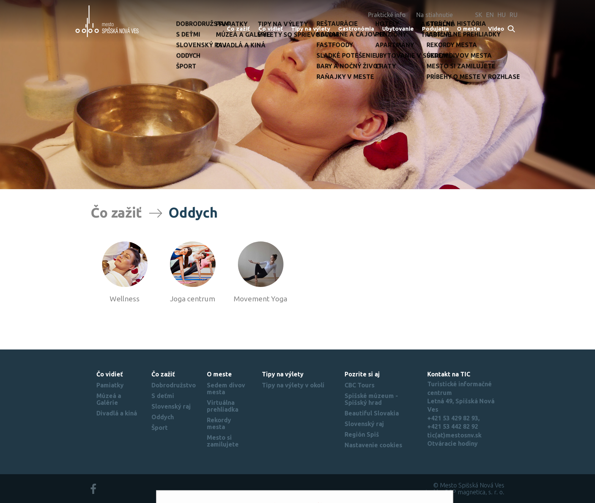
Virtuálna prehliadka (222, 406)
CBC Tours (360, 385)
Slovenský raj (171, 406)
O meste (468, 28)
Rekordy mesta (219, 423)
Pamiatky (110, 385)
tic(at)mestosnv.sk (454, 435)
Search (511, 29)
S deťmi (162, 395)
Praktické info (387, 14)
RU (514, 14)
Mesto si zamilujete (223, 441)
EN (490, 14)
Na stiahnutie (434, 14)
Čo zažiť (238, 28)
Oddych (162, 417)
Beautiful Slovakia (372, 413)
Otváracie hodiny (452, 443)
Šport (159, 427)
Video (496, 28)
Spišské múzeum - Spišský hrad (371, 399)
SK (478, 14)
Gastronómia (356, 28)
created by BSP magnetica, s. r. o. (459, 492)
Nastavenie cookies (373, 445)
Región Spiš (362, 434)
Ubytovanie (398, 28)
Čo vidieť (270, 28)
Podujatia (435, 28)
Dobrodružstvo (173, 385)
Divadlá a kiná (116, 413)
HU (501, 14)
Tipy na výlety (310, 28)
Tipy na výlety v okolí (293, 385)
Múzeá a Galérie (108, 399)
